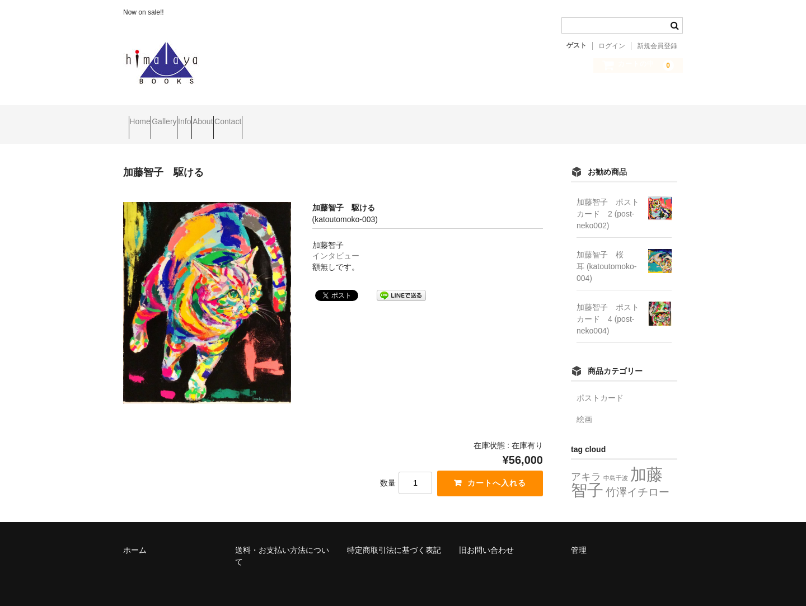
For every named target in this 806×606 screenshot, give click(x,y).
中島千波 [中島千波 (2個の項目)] (615, 462)
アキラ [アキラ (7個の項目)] (586, 461)
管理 (579, 534)
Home (145, 116)
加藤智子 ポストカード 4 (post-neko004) (608, 304)
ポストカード (600, 382)
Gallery (191, 116)
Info (233, 116)
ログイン (611, 46)
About (273, 116)
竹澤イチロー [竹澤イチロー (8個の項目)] (637, 477)
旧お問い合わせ (486, 534)
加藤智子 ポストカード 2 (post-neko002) (608, 198)
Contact (319, 116)
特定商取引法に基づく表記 (394, 534)
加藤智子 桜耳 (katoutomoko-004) (606, 251)
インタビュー (335, 240)
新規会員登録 (657, 46)
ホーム (135, 534)
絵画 (584, 404)
